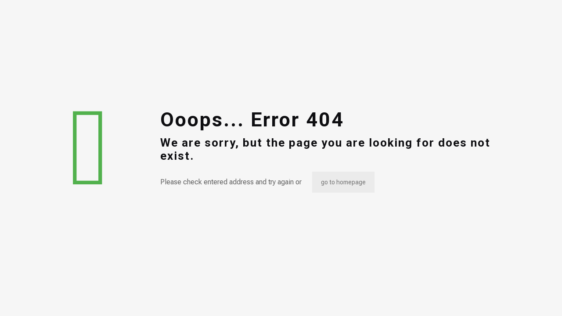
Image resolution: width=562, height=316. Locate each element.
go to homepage (343, 182)
